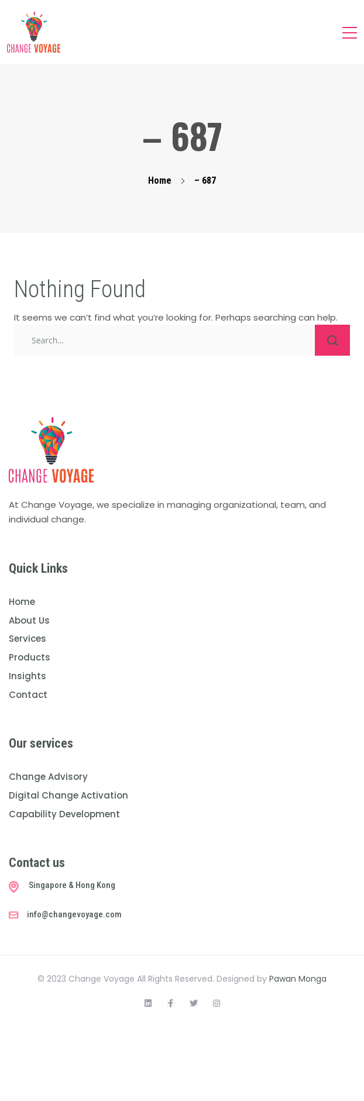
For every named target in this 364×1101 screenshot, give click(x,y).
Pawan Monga (298, 979)
